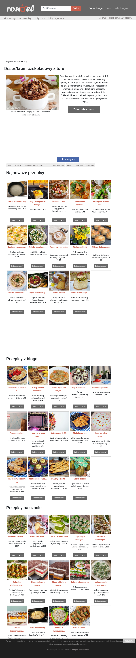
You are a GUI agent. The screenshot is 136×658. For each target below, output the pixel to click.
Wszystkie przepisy (20, 18)
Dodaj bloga (95, 8)
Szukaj (76, 8)
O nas (108, 8)
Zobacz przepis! (17, 220)
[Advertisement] (68, 41)
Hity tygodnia (56, 18)
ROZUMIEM (129, 641)
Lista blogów (121, 8)
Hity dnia (40, 18)
